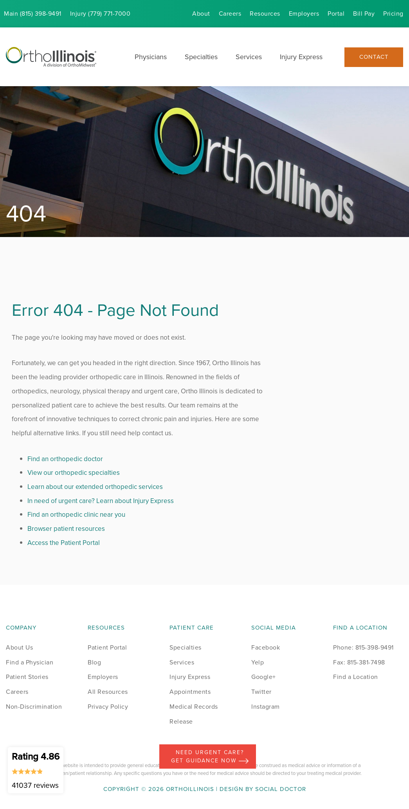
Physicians (151, 57)
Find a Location (355, 676)
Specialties (201, 57)
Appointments (190, 691)
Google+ (263, 676)
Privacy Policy (108, 706)
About (201, 13)
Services (249, 57)
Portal (336, 13)
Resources (265, 13)
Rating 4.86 (35, 770)
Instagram (265, 706)
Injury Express (301, 57)
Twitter (261, 691)
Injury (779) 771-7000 (100, 13)
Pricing (393, 13)
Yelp (257, 662)
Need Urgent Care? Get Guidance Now (210, 756)
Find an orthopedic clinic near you (76, 514)
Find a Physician (29, 662)
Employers (304, 13)
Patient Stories (27, 676)
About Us (19, 647)
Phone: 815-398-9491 (363, 647)
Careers (230, 13)
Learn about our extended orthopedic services (95, 487)
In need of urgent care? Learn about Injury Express (100, 501)
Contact (374, 57)
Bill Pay (364, 13)
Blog (94, 662)
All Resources (108, 691)
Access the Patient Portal (63, 543)
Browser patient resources (66, 529)
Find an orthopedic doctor (65, 459)
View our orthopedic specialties (73, 473)
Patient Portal (107, 647)
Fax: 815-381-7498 (359, 662)
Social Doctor (280, 789)
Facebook (265, 647)
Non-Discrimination (34, 706)
